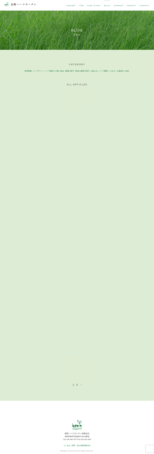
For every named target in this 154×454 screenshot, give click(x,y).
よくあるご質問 (69, 442)
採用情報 (28, 68)
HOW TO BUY (94, 5)
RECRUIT (131, 5)
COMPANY (119, 5)
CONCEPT (71, 5)
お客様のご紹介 (123, 68)
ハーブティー (38, 68)
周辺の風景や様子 (82, 68)
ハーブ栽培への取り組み (54, 68)
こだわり (112, 68)
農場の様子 (70, 68)
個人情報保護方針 (83, 442)
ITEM (81, 5)
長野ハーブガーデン (23, 5)
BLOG (107, 5)
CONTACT (144, 5)
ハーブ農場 (103, 68)
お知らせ (94, 68)
